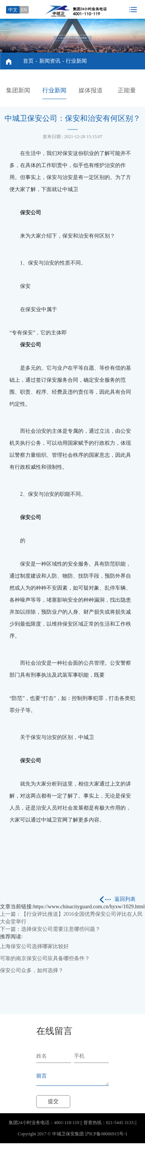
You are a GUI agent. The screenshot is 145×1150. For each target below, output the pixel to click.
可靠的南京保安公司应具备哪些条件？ (45, 958)
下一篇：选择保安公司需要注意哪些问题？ (50, 929)
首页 (28, 61)
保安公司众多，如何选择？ (31, 970)
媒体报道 (91, 90)
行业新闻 (76, 61)
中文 (12, 9)
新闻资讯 (49, 61)
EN (24, 9)
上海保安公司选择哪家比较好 (34, 946)
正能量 (127, 90)
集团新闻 (18, 90)
